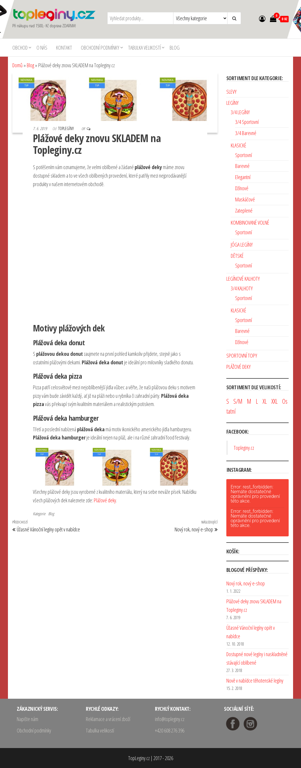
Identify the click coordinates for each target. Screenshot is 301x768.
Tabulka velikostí (144, 47)
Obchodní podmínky (100, 47)
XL (264, 401)
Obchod (20, 47)
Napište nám (27, 718)
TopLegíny (66, 128)
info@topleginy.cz (169, 718)
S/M (238, 401)
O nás (41, 47)
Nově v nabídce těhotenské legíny (254, 680)
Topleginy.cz (244, 447)
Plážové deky (105, 500)
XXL (274, 401)
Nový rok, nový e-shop (245, 583)
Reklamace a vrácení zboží (108, 718)
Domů (17, 65)
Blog (175, 47)
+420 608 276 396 (169, 730)
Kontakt (64, 47)
